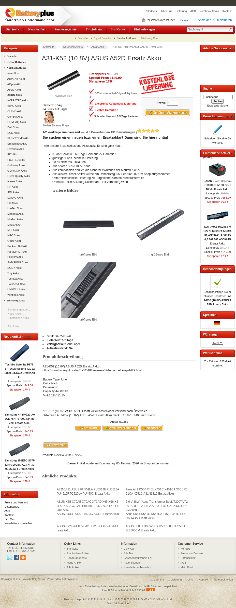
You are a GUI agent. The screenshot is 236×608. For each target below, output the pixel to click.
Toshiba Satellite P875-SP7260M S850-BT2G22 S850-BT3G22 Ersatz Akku (19, 369)
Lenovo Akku (14, 197)
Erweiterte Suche (217, 105)
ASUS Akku (98, 46)
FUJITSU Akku (15, 159)
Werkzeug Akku (149, 38)
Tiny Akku (12, 273)
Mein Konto (187, 567)
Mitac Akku (13, 224)
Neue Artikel (36, 29)
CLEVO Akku (14, 111)
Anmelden (204, 20)
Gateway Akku (15, 165)
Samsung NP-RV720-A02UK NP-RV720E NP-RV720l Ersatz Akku (20, 417)
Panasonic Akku (16, 251)
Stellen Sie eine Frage (56, 125)
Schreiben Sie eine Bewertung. (217, 139)
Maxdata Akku (15, 213)
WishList (166, 599)
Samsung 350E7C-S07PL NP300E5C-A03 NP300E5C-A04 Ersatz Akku (20, 463)
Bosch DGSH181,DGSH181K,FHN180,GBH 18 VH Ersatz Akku (218, 183)
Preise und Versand (16, 502)
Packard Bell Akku (17, 246)
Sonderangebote (65, 29)
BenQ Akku (13, 105)
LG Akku (12, 203)
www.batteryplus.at (34, 579)
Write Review (73, 455)
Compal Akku (14, 116)
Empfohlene (94, 29)
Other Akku (13, 240)
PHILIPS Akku (15, 257)
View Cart (129, 548)
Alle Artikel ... (15, 326)
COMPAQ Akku (16, 122)
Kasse (184, 20)
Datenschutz (11, 506)
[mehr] (28, 336)
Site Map (9, 519)
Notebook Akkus (209, 11)
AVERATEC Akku (17, 100)
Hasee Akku (14, 181)
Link (190, 579)
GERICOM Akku (16, 170)
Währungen (211, 334)
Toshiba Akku (14, 278)
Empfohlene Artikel (78, 553)
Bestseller (83, 38)
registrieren (224, 20)
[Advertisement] (217, 67)
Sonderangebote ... (19, 309)
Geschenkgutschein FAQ (139, 557)
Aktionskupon (132, 562)
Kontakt (227, 11)
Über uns (166, 11)
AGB (193, 11)
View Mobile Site (118, 603)
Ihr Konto (118, 29)
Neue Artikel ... (16, 313)
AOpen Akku (14, 84)
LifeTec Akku (14, 208)
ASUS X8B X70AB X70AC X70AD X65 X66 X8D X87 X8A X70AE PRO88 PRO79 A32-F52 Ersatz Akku (87, 505)
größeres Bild (88, 253)
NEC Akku (13, 235)
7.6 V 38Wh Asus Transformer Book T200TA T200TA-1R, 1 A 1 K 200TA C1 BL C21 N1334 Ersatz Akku (157, 505)
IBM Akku (12, 192)
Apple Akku (13, 89)
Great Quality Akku (18, 176)
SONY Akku (14, 267)
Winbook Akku (15, 294)
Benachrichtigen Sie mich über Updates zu (218, 296)
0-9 (158, 599)
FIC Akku (12, 154)
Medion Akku (14, 219)
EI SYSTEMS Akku (18, 138)
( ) (122, 132)
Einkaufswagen (144, 29)
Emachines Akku (16, 143)
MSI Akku (12, 230)
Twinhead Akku (16, 284)
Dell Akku (12, 127)
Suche (207, 88)
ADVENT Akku (15, 78)
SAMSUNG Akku (17, 262)
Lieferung (181, 11)
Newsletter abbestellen (18, 523)
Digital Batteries (102, 38)
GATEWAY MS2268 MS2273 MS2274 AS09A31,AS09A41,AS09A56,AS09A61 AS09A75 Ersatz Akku (218, 233)
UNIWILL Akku (15, 289)
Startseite (152, 11)
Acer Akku (12, 73)
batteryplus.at (70, 579)
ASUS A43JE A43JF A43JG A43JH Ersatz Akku (88, 514)
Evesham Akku (15, 149)
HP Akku (12, 186)
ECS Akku (13, 132)
